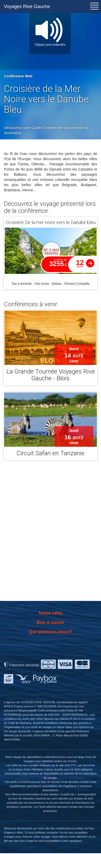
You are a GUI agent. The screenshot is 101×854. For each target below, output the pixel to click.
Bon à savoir (50, 622)
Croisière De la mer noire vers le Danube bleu (51, 222)
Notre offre (50, 613)
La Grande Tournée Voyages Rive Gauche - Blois (50, 375)
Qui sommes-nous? (50, 631)
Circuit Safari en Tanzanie (50, 453)
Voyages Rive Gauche (27, 6)
